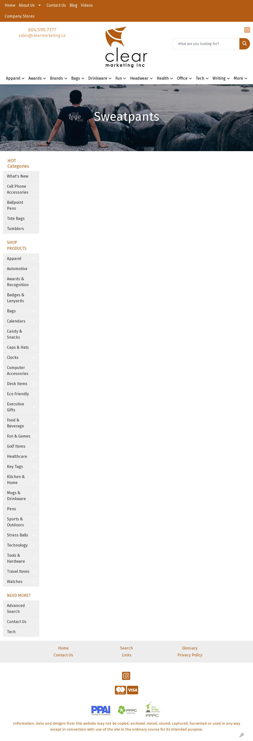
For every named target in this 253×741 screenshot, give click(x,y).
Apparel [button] (13, 78)
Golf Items (16, 446)
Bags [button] (75, 78)
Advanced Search (16, 608)
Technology (17, 545)
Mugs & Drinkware (16, 495)
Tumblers (15, 228)
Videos (87, 5)
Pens (11, 509)
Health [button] (163, 78)
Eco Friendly (18, 394)
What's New (17, 176)
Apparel (14, 258)
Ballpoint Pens (15, 205)
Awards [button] (35, 78)
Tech (11, 631)
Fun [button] (118, 78)
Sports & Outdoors (15, 522)
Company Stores (20, 16)
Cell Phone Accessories (17, 189)
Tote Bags (16, 218)
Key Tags (15, 466)
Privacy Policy (189, 655)
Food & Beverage (15, 423)
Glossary (190, 648)
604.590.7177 (42, 30)
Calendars (16, 321)
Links (126, 655)
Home (10, 5)
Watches (14, 581)
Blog (73, 5)
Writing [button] (219, 78)
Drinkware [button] (97, 78)
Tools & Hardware (16, 558)
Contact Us (56, 5)
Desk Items (17, 383)
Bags (11, 311)
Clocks (13, 357)
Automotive (17, 268)
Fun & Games (18, 436)
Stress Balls (17, 535)
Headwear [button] (139, 78)
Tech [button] (200, 78)
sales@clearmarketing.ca (42, 35)
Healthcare (17, 456)
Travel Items (18, 571)
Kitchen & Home (16, 479)
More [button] (238, 78)
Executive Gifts (15, 407)
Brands (56, 78)
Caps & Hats (18, 347)
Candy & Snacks (14, 334)
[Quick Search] (206, 43)
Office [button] (182, 78)
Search (126, 648)
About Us (27, 5)
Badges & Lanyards (15, 298)
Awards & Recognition (18, 282)
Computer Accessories (17, 370)
